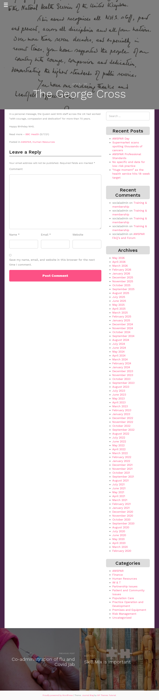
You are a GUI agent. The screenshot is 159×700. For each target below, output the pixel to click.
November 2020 (122, 515)
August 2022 (120, 433)
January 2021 (121, 507)
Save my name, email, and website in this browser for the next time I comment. (52, 262)
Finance (117, 574)
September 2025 (123, 289)
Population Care (123, 598)
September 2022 (123, 429)
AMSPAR (26, 141)
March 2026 (120, 265)
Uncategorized (122, 617)
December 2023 (122, 371)
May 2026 (118, 257)
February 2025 (121, 316)
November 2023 (122, 375)
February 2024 (121, 363)
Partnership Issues (124, 586)
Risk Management (124, 613)
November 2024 (122, 328)
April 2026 (119, 261)
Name (14, 234)
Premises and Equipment (129, 609)
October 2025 (121, 285)
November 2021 (122, 468)
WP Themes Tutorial (106, 695)
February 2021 (121, 504)
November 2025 (122, 281)
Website (77, 234)
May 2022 (118, 445)
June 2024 (119, 347)
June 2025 (119, 300)
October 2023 (121, 379)
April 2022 (119, 449)
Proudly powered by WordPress (58, 695)
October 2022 (121, 425)
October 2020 (121, 519)
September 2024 (123, 336)
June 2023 (119, 394)
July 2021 (118, 484)
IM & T (116, 582)
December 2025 (122, 277)
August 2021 (120, 480)
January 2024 (121, 367)
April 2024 (119, 355)
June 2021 (119, 488)
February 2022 (121, 457)
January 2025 (121, 320)
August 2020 (120, 527)
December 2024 (122, 324)
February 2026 (121, 269)
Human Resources (43, 141)
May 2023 (118, 398)
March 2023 (120, 406)
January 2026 (121, 273)
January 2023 (121, 414)
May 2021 (118, 492)
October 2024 (121, 332)
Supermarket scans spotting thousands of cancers (127, 146)
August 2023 (120, 386)
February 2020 (121, 550)
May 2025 (118, 304)
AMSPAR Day (120, 138)
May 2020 (118, 539)
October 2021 (121, 472)
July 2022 (118, 437)
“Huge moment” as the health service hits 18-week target (131, 173)
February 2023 (121, 410)
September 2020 (123, 523)
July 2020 (118, 531)
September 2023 (123, 382)
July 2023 (118, 390)
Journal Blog (88, 695)
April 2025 (119, 308)
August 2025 (120, 293)
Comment (16, 169)
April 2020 (119, 543)
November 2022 (122, 421)
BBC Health (32, 134)
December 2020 (122, 511)
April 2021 (118, 496)
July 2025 (118, 297)
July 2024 (118, 343)
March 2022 (120, 453)
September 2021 (123, 476)
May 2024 (118, 351)
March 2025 (120, 312)
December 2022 (122, 418)
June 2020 (119, 535)
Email (46, 234)
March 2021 (119, 500)
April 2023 (119, 402)
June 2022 (119, 441)
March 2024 (120, 359)
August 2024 (120, 339)
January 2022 (121, 461)
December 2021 (122, 464)
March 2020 (120, 546)
